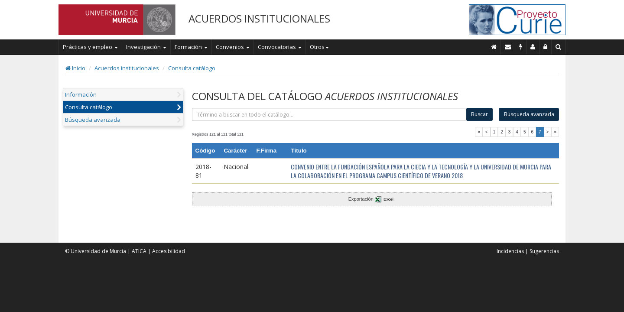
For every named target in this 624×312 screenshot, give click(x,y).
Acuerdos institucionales (126, 68)
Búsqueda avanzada (92, 120)
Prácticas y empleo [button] (90, 47)
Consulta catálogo (191, 68)
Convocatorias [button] (280, 47)
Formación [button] (191, 47)
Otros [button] (319, 47)
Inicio (75, 68)
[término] (329, 114)
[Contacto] (508, 46)
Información (81, 94)
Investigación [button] (146, 47)
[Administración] (546, 46)
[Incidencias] (520, 46)
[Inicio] (494, 46)
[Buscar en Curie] (559, 46)
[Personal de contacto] (533, 46)
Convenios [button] (233, 47)
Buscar (479, 114)
